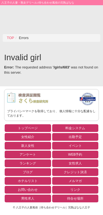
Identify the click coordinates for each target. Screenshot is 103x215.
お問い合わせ (28, 190)
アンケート (28, 154)
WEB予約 (75, 154)
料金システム (75, 128)
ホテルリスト (28, 181)
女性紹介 (27, 137)
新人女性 (27, 146)
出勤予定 (75, 137)
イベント (75, 146)
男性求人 (27, 198)
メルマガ (75, 181)
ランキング (28, 163)
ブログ (28, 172)
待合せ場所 (75, 198)
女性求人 (75, 163)
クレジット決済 (75, 172)
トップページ (28, 128)
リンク (75, 190)
